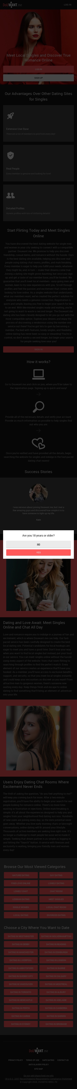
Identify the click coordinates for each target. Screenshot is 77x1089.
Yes (38, 552)
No (38, 544)
